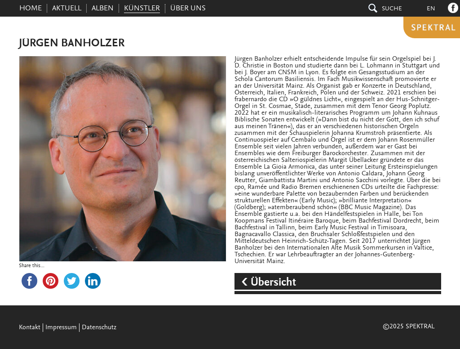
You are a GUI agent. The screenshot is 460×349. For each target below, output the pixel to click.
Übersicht (273, 283)
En (431, 8)
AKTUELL (66, 9)
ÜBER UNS (188, 9)
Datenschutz (99, 327)
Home (30, 9)
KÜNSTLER (142, 9)
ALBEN (103, 9)
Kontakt (29, 327)
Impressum (61, 327)
